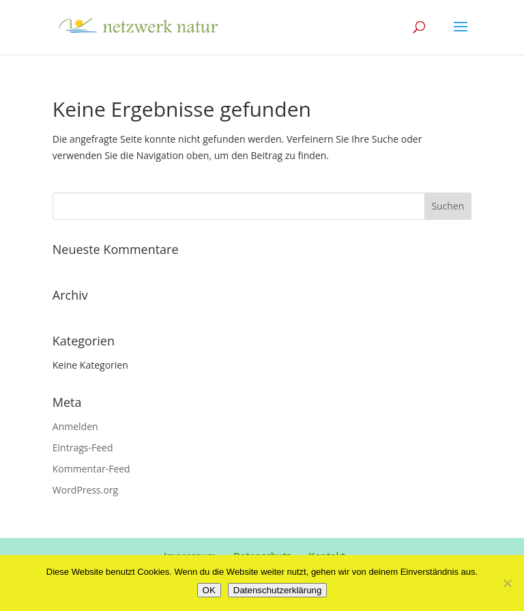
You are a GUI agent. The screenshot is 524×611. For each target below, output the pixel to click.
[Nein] (507, 583)
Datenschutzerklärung (277, 590)
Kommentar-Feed (91, 468)
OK (209, 590)
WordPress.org (85, 489)
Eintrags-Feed (83, 447)
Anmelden (75, 426)
